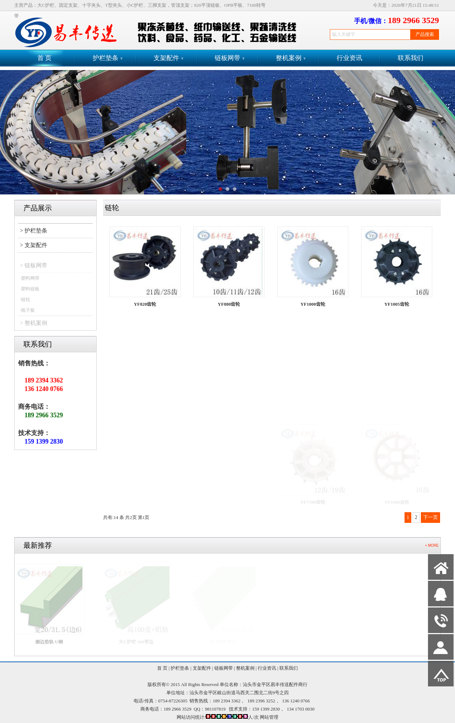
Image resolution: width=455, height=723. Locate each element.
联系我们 (410, 57)
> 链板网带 (33, 268)
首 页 (44, 57)
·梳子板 (27, 312)
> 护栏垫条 (33, 230)
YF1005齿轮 (396, 305)
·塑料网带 (29, 280)
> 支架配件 (33, 245)
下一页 (430, 517)
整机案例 (291, 58)
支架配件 (168, 58)
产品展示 (37, 208)
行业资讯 (349, 57)
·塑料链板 (29, 291)
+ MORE (432, 545)
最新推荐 (37, 545)
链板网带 (230, 58)
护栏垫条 (108, 58)
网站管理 (269, 717)
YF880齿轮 (229, 304)
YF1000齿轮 (312, 304)
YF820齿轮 (145, 304)
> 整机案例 (33, 325)
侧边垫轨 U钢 (53, 641)
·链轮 (25, 302)
